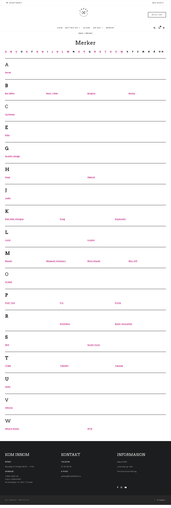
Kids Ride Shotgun (14, 219)
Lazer (8, 240)
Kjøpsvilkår (122, 462)
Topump (119, 366)
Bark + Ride (52, 93)
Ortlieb (8, 282)
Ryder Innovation (123, 324)
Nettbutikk (71, 28)
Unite (8, 387)
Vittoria (9, 408)
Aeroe (8, 72)
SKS (7, 345)
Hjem (59, 28)
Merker (110, 28)
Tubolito (64, 366)
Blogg (86, 28)
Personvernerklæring (127, 471)
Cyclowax (10, 114)
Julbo (8, 198)
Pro (61, 303)
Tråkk (8, 366)
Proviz (118, 303)
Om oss (97, 28)
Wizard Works (12, 429)
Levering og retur (125, 467)
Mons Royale (93, 261)
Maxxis (8, 261)
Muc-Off (133, 261)
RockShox (65, 324)
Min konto (158, 3)
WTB (89, 429)
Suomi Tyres (93, 345)
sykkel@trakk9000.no (71, 476)
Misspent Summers (56, 261)
